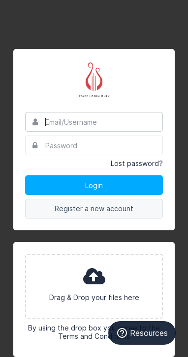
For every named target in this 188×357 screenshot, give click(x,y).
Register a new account (94, 208)
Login (94, 185)
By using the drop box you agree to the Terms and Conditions (94, 332)
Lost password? (137, 163)
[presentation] (94, 286)
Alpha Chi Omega (94, 80)
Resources (142, 333)
